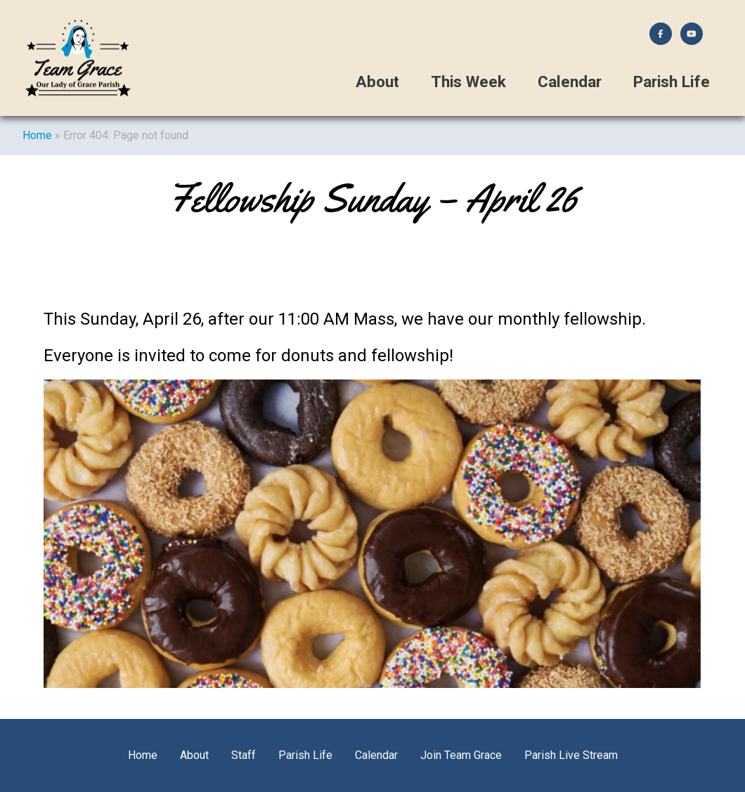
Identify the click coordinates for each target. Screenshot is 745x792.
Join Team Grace (461, 755)
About (377, 81)
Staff (243, 755)
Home (37, 135)
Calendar (570, 81)
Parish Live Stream (571, 755)
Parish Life (671, 81)
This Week (468, 81)
